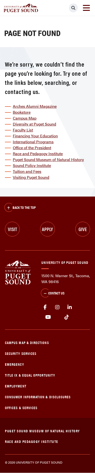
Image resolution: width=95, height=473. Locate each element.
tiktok (66, 317)
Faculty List (23, 130)
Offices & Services (21, 407)
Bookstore (22, 112)
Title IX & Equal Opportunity (30, 375)
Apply (47, 229)
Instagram (57, 307)
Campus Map (24, 118)
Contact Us (52, 293)
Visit (12, 229)
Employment (15, 385)
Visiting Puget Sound (31, 177)
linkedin (69, 307)
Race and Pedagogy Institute (38, 153)
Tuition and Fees (27, 171)
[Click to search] (73, 7)
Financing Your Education (35, 136)
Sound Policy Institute (32, 165)
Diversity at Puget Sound (34, 124)
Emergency (14, 364)
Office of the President (32, 147)
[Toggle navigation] (86, 8)
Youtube (48, 317)
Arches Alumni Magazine (35, 106)
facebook (45, 307)
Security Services (20, 353)
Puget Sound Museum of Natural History (48, 159)
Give (83, 229)
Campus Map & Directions (27, 342)
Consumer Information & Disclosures (38, 396)
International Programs (33, 142)
